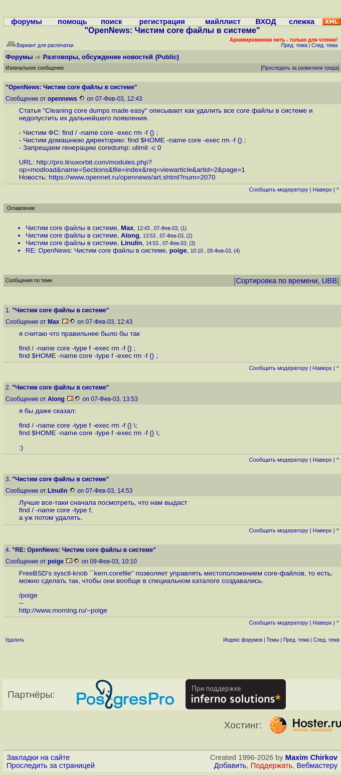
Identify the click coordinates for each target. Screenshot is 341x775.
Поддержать (272, 765)
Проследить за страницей (51, 765)
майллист (223, 22)
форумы (26, 22)
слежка (301, 22)
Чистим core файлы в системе (71, 228)
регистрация (162, 22)
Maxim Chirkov (311, 757)
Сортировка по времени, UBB (286, 281)
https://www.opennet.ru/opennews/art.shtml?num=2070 (132, 177)
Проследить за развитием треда (299, 68)
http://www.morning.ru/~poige (63, 610)
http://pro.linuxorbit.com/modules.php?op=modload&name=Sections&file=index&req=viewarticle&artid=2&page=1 (132, 165)
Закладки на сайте (38, 757)
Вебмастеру (317, 765)
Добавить (230, 765)
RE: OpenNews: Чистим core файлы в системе (96, 250)
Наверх (322, 189)
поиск (111, 22)
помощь (72, 22)
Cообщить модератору (278, 189)
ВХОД (266, 22)
